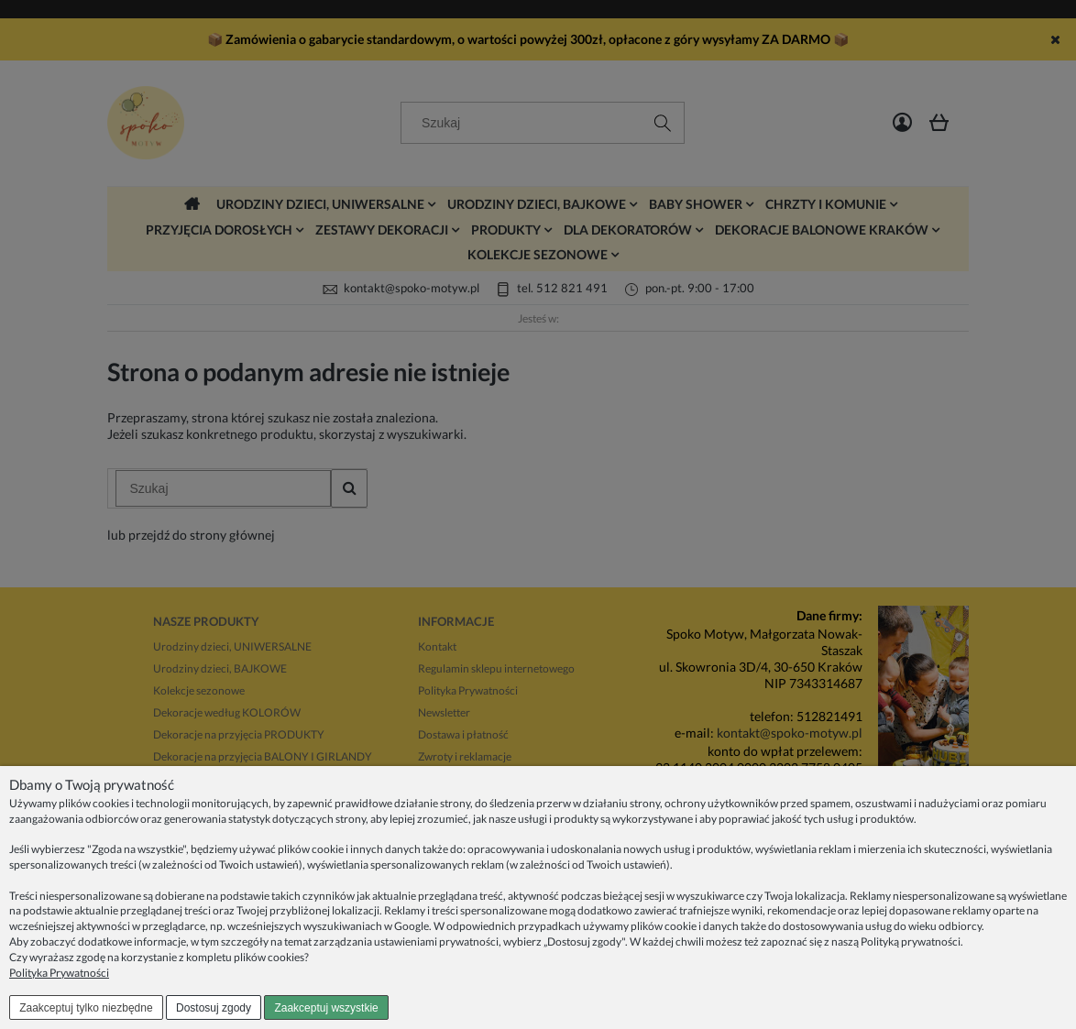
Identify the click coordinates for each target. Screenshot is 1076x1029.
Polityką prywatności (911, 941)
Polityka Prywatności (59, 973)
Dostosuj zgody (213, 1008)
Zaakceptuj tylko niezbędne (85, 1008)
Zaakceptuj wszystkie (326, 1008)
